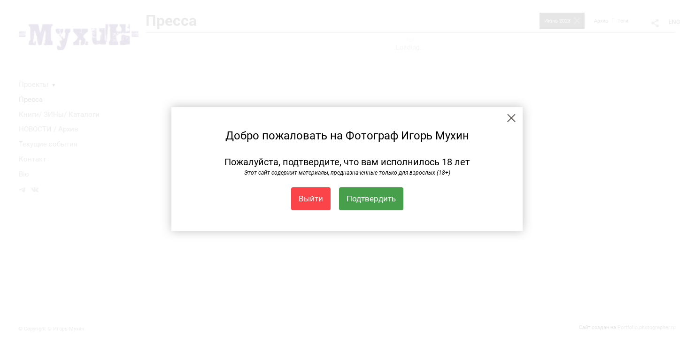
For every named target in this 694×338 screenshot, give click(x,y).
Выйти (311, 198)
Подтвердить (371, 198)
